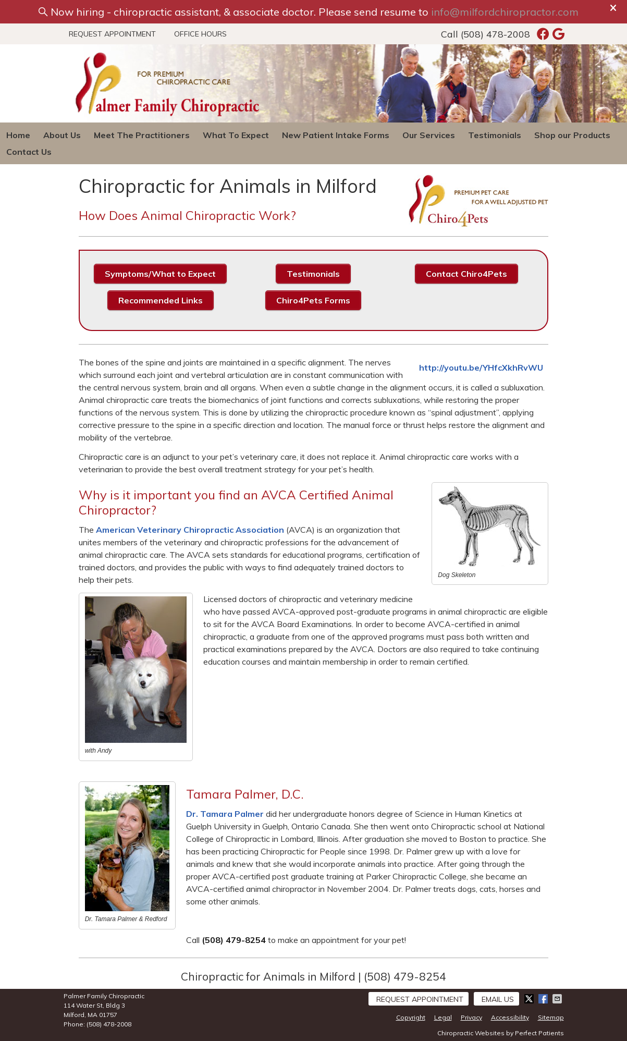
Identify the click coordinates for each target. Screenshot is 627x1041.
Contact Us (29, 151)
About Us (62, 135)
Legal (443, 1017)
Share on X (530, 998)
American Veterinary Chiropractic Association (190, 529)
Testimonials (494, 135)
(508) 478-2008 (495, 34)
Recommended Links (160, 300)
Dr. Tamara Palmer (225, 814)
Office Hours (200, 34)
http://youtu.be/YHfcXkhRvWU (481, 367)
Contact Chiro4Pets (466, 273)
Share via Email (558, 998)
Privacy (471, 1017)
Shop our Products (572, 135)
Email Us (498, 999)
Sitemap (551, 1017)
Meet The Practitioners (142, 135)
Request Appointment (112, 34)
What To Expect (236, 135)
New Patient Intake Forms (335, 135)
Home (18, 135)
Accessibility (510, 1017)
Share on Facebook (544, 998)
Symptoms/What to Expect (160, 273)
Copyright (410, 1017)
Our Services (428, 135)
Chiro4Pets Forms (313, 300)
